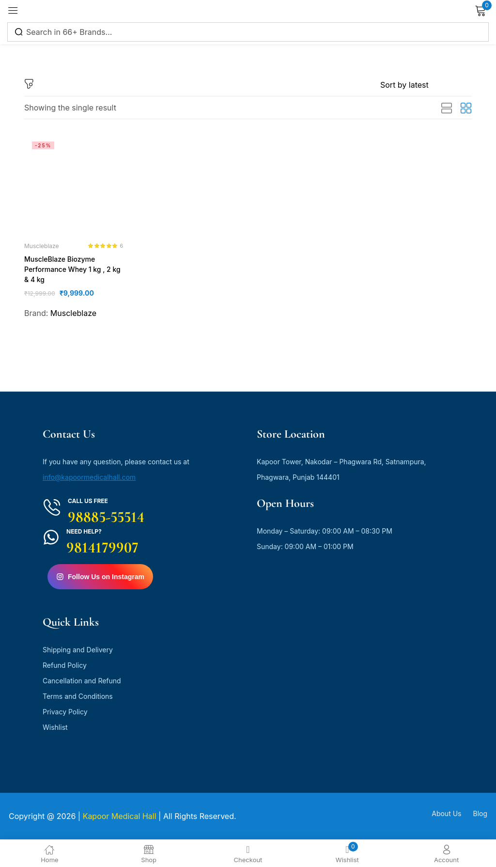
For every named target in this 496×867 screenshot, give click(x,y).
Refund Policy (65, 666)
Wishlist (55, 728)
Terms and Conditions (78, 697)
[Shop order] (426, 85)
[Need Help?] (51, 538)
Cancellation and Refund (82, 682)
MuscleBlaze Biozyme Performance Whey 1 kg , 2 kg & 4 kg (72, 269)
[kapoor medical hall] (301, 687)
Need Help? (84, 532)
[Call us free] (52, 508)
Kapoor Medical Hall (119, 817)
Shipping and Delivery (78, 650)
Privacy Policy (65, 713)
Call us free (88, 501)
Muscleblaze (41, 246)
